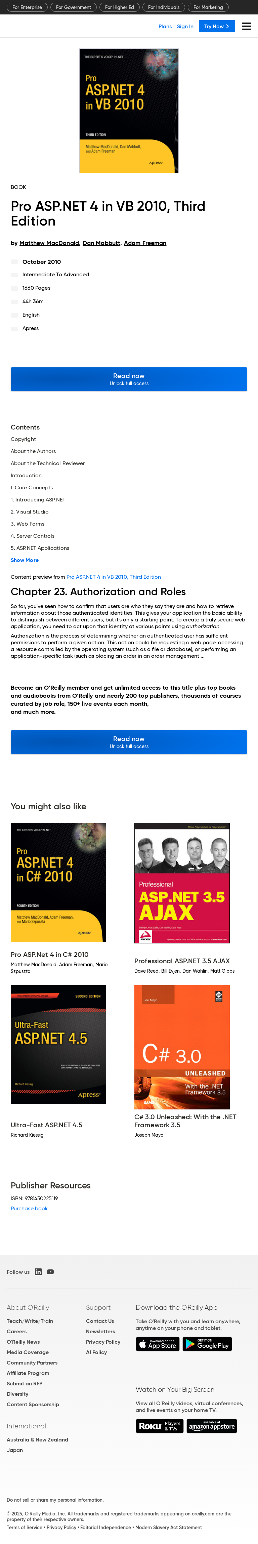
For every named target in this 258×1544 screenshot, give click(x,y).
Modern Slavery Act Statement (168, 1528)
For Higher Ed (119, 7)
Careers (17, 1331)
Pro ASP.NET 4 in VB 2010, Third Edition (114, 577)
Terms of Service (24, 1528)
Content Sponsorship (33, 1404)
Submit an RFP (24, 1383)
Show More (25, 560)
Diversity (17, 1393)
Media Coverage (28, 1352)
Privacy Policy (103, 1341)
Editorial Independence (105, 1528)
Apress (31, 328)
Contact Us (100, 1321)
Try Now (217, 26)
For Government (73, 7)
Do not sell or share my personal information (54, 1500)
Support (98, 1307)
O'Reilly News (23, 1341)
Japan (15, 1450)
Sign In (185, 26)
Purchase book (29, 1208)
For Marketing (208, 7)
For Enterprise (27, 7)
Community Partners (32, 1362)
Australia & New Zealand (37, 1439)
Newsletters (100, 1331)
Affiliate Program (28, 1373)
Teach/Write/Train (30, 1321)
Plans (165, 26)
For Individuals (163, 7)
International (26, 1426)
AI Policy (96, 1352)
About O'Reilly (28, 1307)
